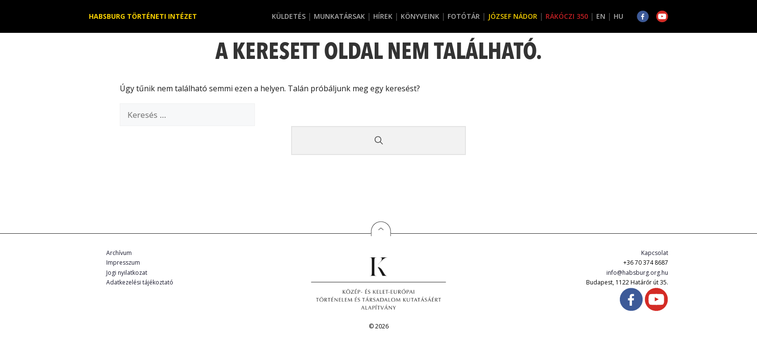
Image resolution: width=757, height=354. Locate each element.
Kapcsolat (654, 253)
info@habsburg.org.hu (637, 273)
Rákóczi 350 (567, 16)
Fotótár (464, 16)
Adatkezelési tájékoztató (139, 282)
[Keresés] (378, 140)
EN (600, 16)
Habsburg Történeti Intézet (143, 16)
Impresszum (123, 262)
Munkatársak (339, 16)
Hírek (383, 16)
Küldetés (289, 16)
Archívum (119, 253)
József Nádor (512, 16)
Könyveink (420, 16)
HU (618, 16)
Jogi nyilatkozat (126, 273)
